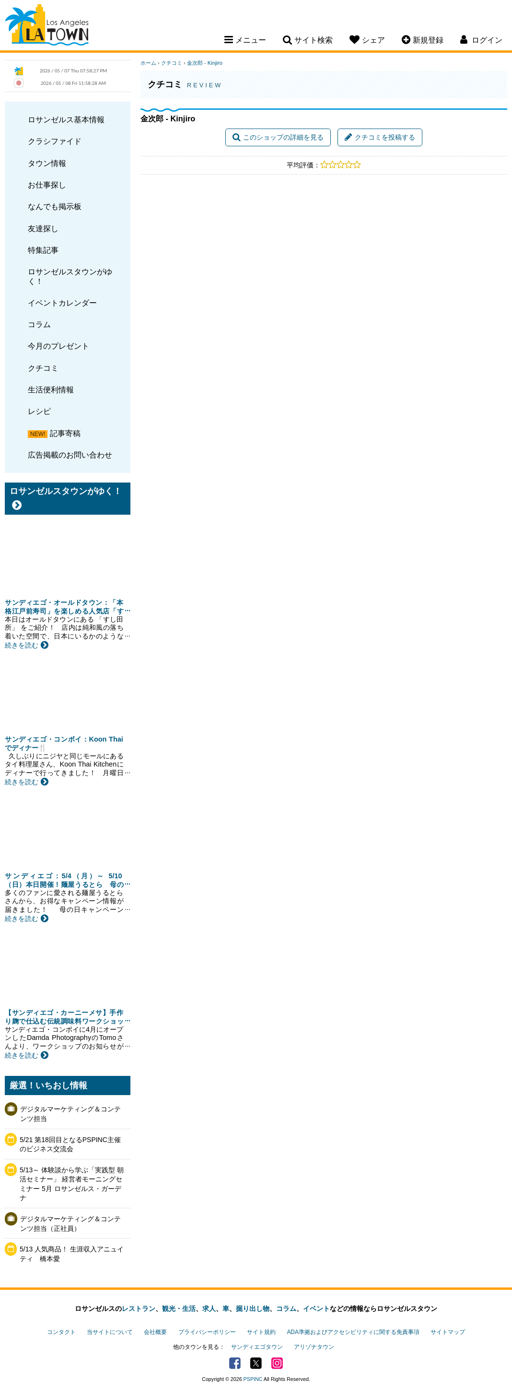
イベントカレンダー (62, 302)
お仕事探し (47, 184)
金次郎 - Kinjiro (204, 63)
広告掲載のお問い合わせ (70, 454)
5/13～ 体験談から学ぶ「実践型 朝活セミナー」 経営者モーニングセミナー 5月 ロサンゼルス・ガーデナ (72, 1184)
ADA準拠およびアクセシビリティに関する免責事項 (353, 1332)
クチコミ (43, 368)
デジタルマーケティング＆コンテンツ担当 (70, 1113)
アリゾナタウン (314, 1347)
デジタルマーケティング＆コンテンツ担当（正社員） (70, 1223)
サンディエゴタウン (257, 1347)
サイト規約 (261, 1332)
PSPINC (253, 1379)
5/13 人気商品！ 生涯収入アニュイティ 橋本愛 (72, 1253)
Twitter (256, 1363)
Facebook (235, 1363)
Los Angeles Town (47, 26)
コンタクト (61, 1332)
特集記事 (43, 250)
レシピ (39, 411)
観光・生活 (179, 1308)
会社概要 (155, 1332)
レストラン (138, 1308)
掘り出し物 (252, 1308)
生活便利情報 (51, 389)
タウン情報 (47, 163)
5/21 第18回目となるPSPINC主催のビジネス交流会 (70, 1144)
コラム (39, 324)
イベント (316, 1308)
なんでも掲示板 (54, 206)
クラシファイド (54, 141)
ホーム (148, 63)
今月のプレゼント (58, 346)
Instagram (277, 1363)
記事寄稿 (65, 433)
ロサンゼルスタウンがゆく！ (70, 276)
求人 (209, 1308)
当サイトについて (110, 1332)
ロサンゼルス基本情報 (66, 119)
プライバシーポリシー (207, 1332)
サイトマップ (448, 1332)
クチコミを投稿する (380, 137)
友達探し (43, 228)
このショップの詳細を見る (278, 137)
